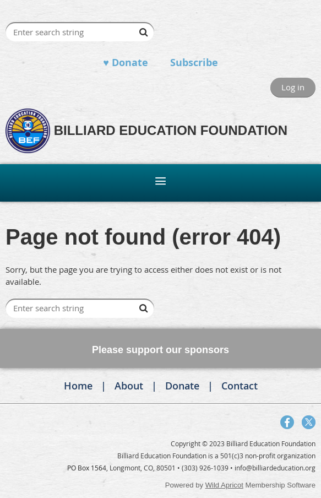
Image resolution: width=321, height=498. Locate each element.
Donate (182, 385)
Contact (239, 385)
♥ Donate (125, 62)
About (129, 385)
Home (78, 385)
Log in (292, 87)
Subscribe (194, 62)
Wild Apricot (224, 485)
